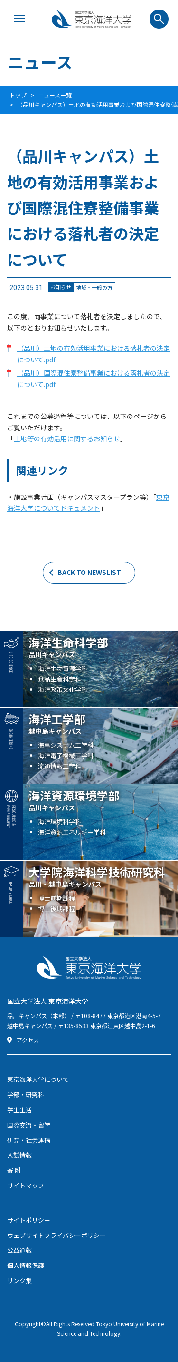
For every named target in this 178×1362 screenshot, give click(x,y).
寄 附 (14, 1170)
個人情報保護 (25, 1265)
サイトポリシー (28, 1220)
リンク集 (19, 1280)
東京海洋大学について (38, 1079)
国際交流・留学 (28, 1124)
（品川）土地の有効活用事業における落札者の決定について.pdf (93, 353)
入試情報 (19, 1154)
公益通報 (19, 1250)
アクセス (28, 1040)
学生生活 (19, 1109)
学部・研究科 (25, 1094)
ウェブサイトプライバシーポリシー (56, 1235)
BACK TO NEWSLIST (89, 572)
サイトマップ (25, 1185)
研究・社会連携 (28, 1140)
